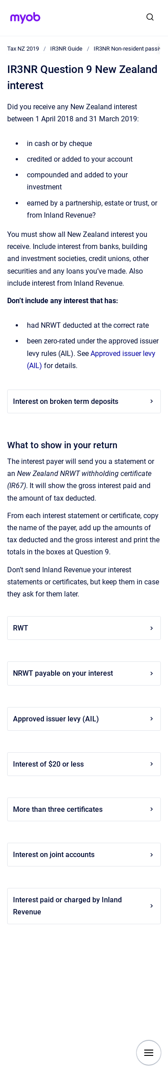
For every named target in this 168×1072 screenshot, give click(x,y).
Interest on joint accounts (84, 854)
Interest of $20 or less (84, 764)
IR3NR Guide (66, 48)
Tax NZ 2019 (23, 48)
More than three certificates (84, 809)
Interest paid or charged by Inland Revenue (84, 906)
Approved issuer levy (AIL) (84, 719)
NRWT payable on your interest (84, 673)
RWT (84, 628)
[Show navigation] (149, 1053)
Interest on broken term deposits (84, 401)
